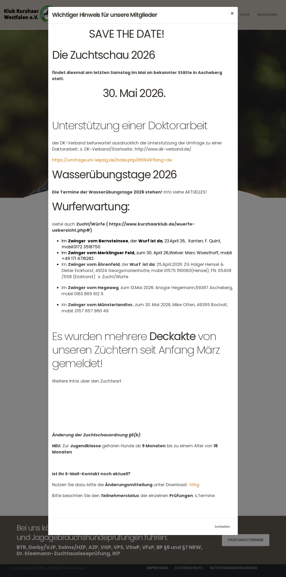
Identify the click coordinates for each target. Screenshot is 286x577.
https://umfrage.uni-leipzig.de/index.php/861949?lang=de (112, 160)
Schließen (222, 527)
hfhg (195, 485)
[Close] (232, 13)
